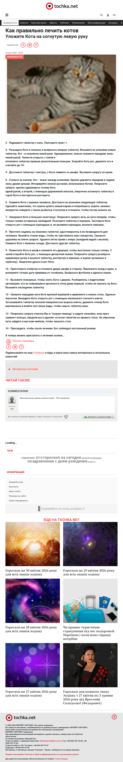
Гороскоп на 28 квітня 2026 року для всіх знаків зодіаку (31, 629)
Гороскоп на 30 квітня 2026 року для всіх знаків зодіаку (31, 572)
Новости (24, 23)
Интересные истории (25, 369)
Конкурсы (113, 23)
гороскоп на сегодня (62, 457)
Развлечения (78, 23)
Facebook (39, 352)
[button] (108, 15)
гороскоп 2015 (32, 458)
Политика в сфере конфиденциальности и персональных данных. (52, 754)
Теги (10, 451)
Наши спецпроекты (18, 500)
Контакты (14, 486)
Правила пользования (14, 754)
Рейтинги (64, 23)
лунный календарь (91, 458)
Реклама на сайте (17, 496)
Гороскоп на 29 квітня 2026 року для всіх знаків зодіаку (89, 572)
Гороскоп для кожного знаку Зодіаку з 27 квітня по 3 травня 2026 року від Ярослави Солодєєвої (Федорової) (88, 697)
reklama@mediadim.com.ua (51, 741)
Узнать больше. (61, 759)
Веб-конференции (96, 23)
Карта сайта (15, 491)
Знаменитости (10, 23)
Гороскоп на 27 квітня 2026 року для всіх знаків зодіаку (31, 693)
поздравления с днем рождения (57, 461)
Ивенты (53, 23)
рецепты (92, 462)
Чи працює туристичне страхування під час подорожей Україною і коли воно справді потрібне (88, 633)
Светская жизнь (38, 23)
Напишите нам (16, 482)
